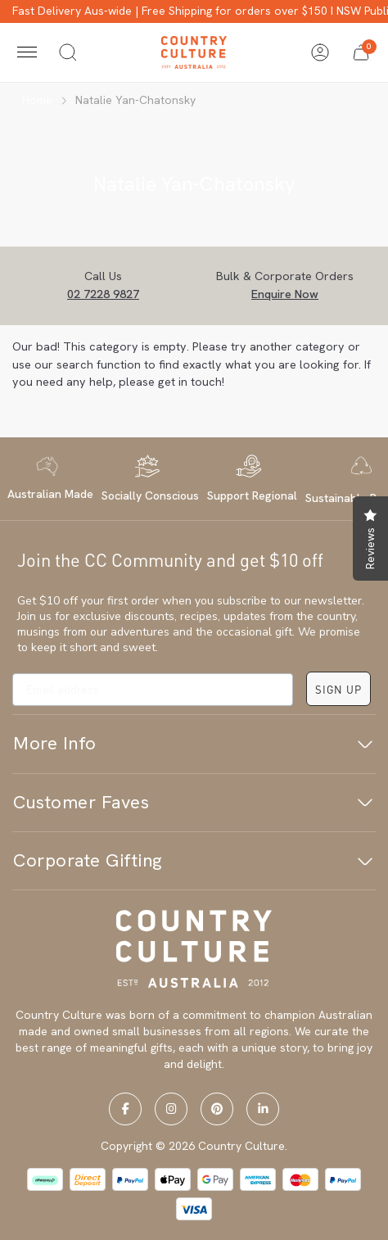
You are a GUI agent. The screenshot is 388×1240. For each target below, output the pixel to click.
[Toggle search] (67, 52)
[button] (361, 52)
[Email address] (152, 689)
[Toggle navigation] (27, 52)
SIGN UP (338, 689)
